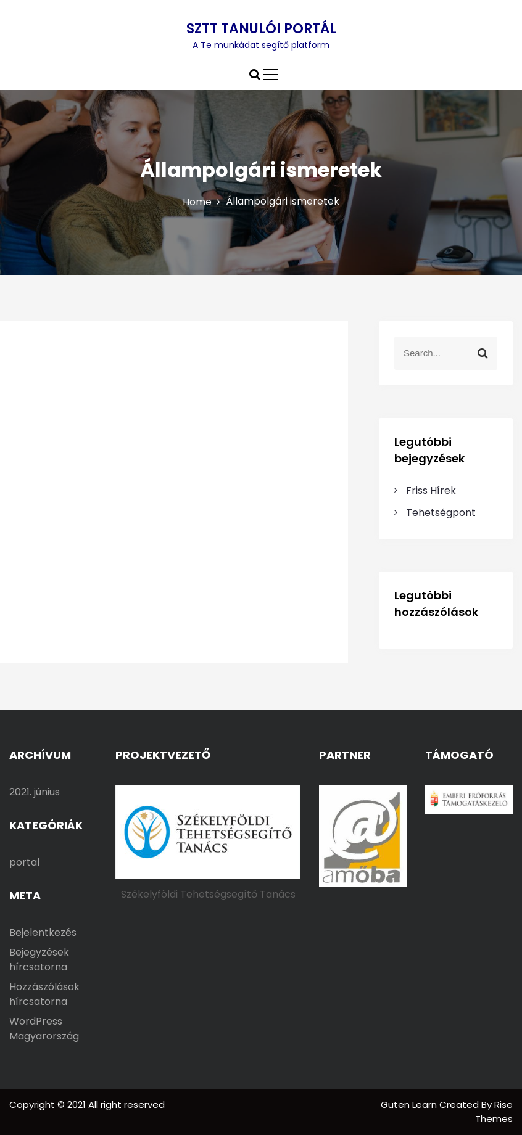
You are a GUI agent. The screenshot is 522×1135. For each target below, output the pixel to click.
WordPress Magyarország (44, 1028)
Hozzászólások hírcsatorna (44, 994)
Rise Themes (494, 1111)
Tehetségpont (441, 513)
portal (24, 862)
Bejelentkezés (43, 932)
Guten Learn (410, 1104)
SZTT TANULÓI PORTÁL (261, 28)
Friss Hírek (431, 490)
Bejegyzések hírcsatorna (39, 959)
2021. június (34, 792)
